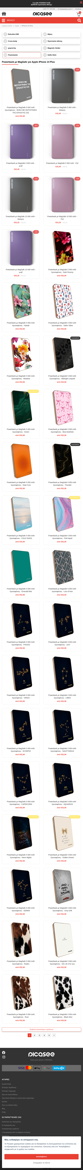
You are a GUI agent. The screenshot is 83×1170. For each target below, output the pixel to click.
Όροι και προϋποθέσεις (10, 1094)
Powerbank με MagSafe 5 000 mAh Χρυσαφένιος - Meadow (21, 377)
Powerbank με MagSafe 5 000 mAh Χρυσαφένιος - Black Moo (62, 1015)
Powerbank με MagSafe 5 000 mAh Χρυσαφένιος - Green (21, 430)
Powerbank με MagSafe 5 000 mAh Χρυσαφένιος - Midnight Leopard (62, 377)
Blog (3, 1109)
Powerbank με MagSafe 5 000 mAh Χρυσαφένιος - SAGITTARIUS (62, 749)
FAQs (4, 1112)
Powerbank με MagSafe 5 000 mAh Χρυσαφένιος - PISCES (21, 643)
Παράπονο (5, 1136)
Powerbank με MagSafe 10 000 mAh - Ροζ (62, 217)
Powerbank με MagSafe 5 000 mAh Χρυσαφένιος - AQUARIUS (62, 803)
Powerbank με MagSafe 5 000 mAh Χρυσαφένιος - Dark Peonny (62, 271)
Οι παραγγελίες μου (8, 1125)
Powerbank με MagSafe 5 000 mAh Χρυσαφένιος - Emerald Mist (21, 590)
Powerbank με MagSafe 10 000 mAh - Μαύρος (21, 217)
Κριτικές (4, 1102)
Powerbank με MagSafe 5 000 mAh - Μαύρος (62, 108)
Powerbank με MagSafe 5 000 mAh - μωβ (20, 164)
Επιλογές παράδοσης (9, 1087)
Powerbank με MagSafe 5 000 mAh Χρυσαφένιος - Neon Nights (21, 856)
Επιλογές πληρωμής (9, 1091)
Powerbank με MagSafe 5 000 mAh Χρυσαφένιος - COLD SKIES (21, 537)
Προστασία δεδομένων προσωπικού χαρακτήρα (18, 1098)
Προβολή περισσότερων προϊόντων (41, 1029)
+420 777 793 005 (49, 9)
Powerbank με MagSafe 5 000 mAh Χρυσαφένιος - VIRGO (21, 696)
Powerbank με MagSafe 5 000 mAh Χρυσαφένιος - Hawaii (21, 324)
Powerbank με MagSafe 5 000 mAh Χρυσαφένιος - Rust (21, 1015)
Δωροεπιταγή (6, 1084)
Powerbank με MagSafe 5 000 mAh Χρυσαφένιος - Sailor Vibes (62, 324)
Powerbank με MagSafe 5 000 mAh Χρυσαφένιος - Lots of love (62, 590)
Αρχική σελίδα (7, 26)
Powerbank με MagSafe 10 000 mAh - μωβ (21, 271)
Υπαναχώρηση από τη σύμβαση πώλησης (16, 1132)
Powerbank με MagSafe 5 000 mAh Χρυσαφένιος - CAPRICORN (21, 803)
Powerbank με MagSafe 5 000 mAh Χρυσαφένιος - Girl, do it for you (62, 962)
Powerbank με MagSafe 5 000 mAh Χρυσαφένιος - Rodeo (21, 962)
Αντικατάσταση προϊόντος (10, 1129)
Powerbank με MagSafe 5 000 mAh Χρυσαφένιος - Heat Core (21, 483)
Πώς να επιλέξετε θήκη (9, 1105)
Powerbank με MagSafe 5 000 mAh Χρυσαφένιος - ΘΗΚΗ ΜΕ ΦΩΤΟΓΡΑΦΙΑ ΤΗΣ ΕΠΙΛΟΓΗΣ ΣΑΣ (21, 110)
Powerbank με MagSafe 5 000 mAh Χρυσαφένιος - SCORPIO (21, 749)
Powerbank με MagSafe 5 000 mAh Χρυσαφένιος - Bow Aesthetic (62, 430)
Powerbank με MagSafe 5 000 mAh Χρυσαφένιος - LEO (62, 643)
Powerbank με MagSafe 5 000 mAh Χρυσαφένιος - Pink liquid (62, 537)
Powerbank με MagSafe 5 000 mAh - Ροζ (62, 163)
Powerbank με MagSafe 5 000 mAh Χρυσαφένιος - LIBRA (62, 696)
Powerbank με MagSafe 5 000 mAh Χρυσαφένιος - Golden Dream (62, 856)
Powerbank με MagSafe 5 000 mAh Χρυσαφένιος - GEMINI (21, 909)
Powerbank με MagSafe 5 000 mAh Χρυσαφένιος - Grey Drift (62, 909)
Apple (17, 26)
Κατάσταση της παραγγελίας (11, 1122)
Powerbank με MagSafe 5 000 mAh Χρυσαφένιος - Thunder (62, 483)
